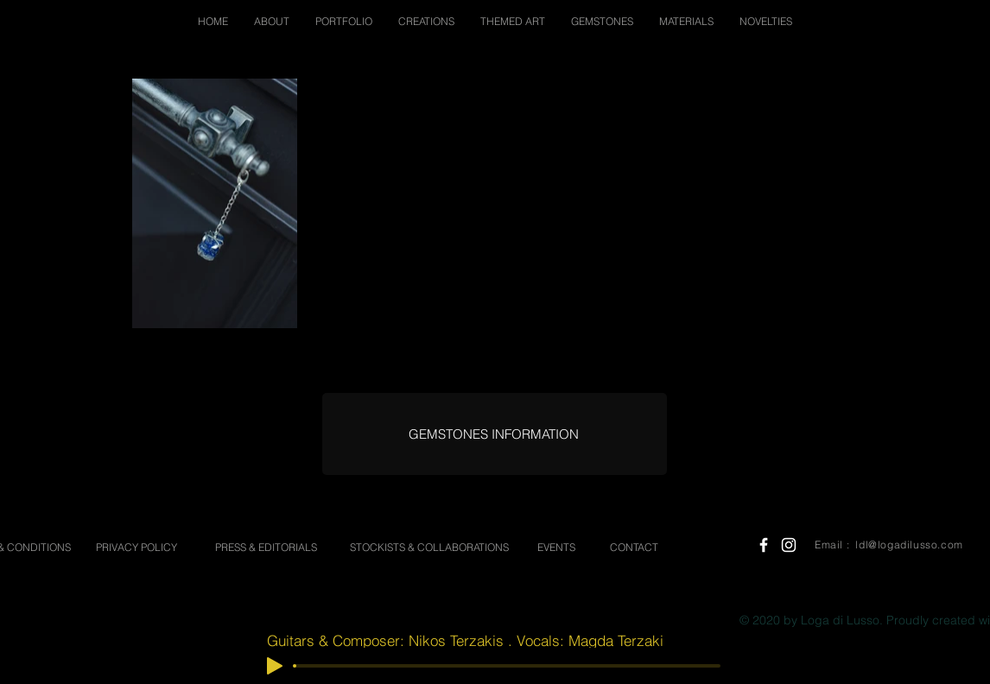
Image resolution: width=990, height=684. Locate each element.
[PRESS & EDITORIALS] (266, 548)
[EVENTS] (556, 548)
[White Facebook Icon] (763, 544)
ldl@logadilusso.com (908, 544)
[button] (271, 21)
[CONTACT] (634, 548)
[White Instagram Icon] (788, 544)
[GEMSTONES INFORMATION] (494, 434)
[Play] (274, 665)
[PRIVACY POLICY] (136, 548)
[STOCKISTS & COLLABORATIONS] (429, 548)
